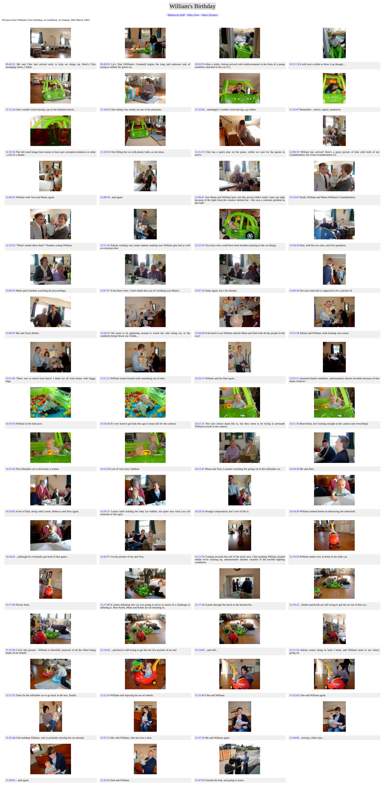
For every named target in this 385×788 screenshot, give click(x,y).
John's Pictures (209, 14)
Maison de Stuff (176, 14)
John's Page (193, 14)
